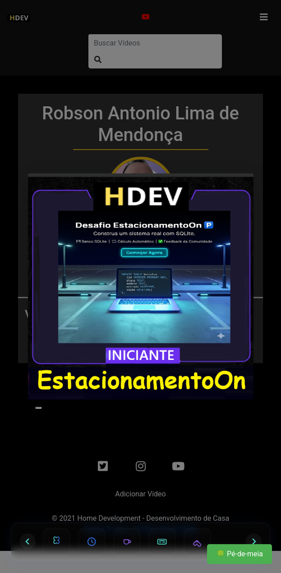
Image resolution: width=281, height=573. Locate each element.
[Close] (38, 408)
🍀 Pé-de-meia (239, 554)
